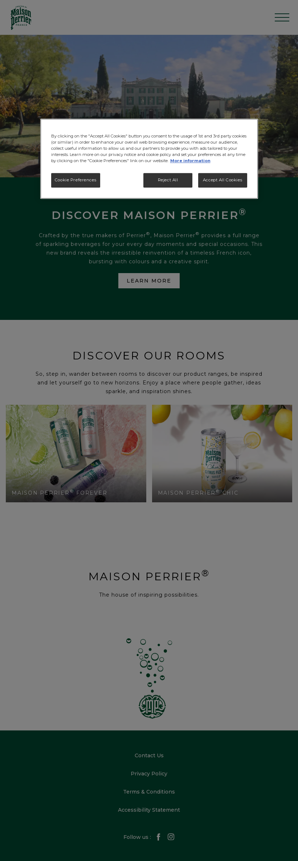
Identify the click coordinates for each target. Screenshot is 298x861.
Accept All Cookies (222, 180)
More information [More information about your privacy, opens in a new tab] (190, 161)
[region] (149, 159)
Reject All (168, 180)
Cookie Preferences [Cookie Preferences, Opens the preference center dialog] (75, 180)
